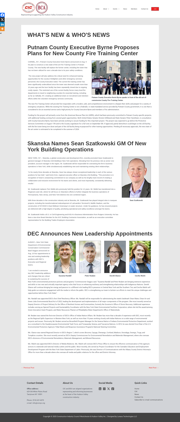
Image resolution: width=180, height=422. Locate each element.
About (110, 9)
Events (119, 9)
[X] (2, 19)
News (127, 9)
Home (102, 9)
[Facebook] (2, 15)
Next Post (154, 368)
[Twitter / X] (108, 388)
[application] (112, 9)
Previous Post (27, 368)
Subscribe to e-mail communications (149, 400)
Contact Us (145, 9)
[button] (155, 9)
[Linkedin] (2, 24)
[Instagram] (104, 388)
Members (135, 9)
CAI (136, 392)
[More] (2, 29)
